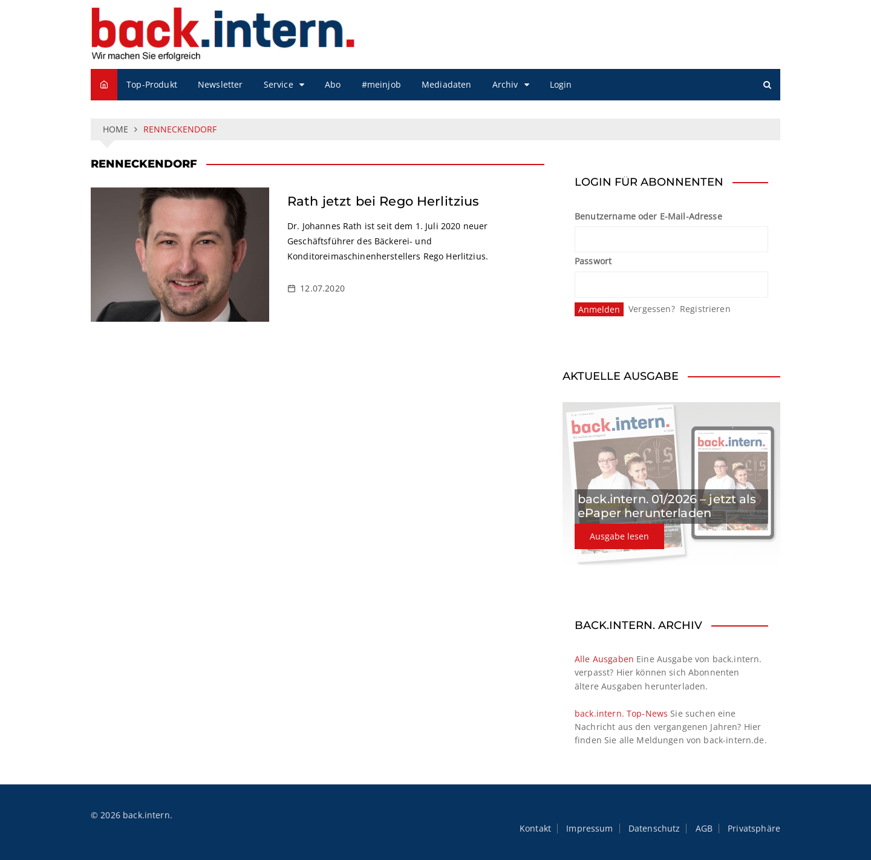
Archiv (505, 84)
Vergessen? (651, 308)
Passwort (593, 261)
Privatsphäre (754, 828)
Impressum (589, 828)
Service (278, 84)
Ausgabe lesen (619, 536)
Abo (333, 84)
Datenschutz (654, 828)
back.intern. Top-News (621, 713)
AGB (704, 828)
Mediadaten (447, 84)
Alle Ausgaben (604, 659)
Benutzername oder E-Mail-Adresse (648, 216)
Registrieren (705, 308)
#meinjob (381, 84)
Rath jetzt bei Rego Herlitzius (383, 201)
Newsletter (220, 84)
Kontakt (535, 828)
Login (561, 84)
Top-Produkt (151, 84)
